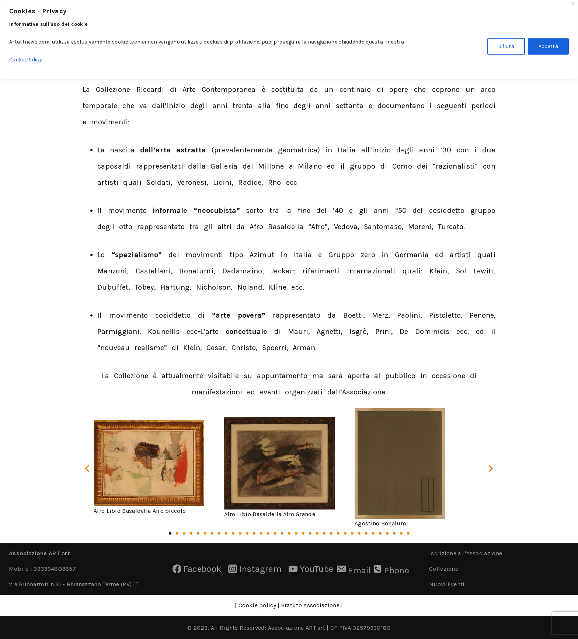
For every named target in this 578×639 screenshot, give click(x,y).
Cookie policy (256, 605)
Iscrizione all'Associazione (465, 553)
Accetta (548, 46)
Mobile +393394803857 (42, 568)
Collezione (443, 568)
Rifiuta (506, 46)
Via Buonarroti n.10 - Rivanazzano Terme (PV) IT (73, 584)
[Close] (573, 3)
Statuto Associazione (310, 605)
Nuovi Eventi (447, 584)
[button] (87, 468)
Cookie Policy (25, 59)
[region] (289, 39)
